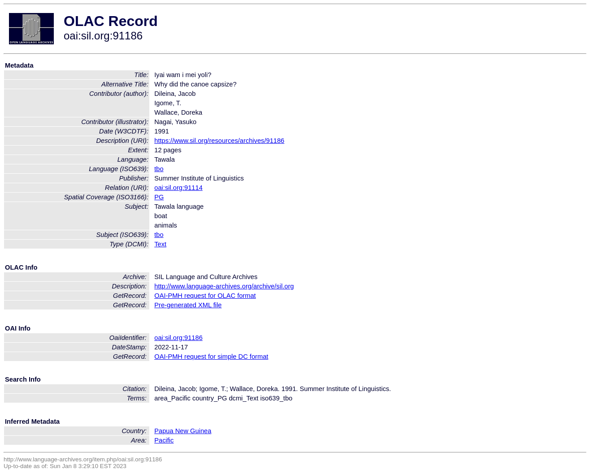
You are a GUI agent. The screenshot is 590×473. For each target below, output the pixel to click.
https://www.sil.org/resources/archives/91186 (219, 140)
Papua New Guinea (182, 430)
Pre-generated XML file (187, 305)
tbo (158, 168)
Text (160, 244)
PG (159, 197)
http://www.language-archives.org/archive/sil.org (224, 286)
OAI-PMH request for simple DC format (211, 356)
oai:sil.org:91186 (178, 337)
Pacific (164, 440)
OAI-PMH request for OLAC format (205, 295)
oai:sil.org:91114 (178, 187)
